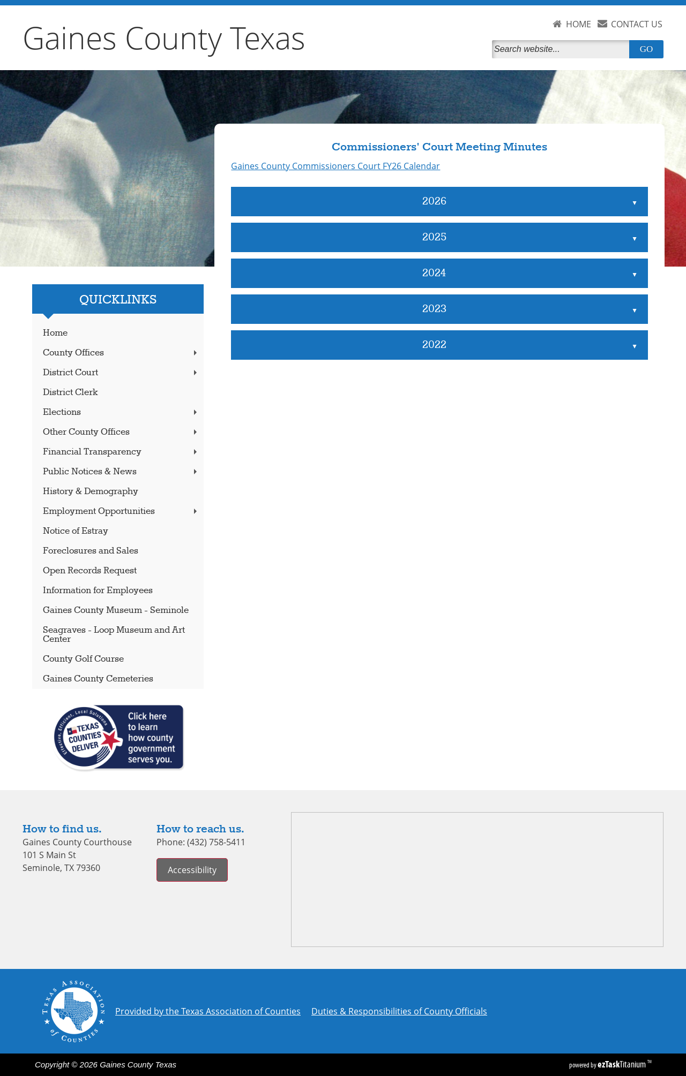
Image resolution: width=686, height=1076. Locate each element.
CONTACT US (636, 24)
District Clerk (70, 392)
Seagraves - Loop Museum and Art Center (114, 635)
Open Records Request (90, 571)
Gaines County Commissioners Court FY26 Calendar (335, 166)
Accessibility (192, 870)
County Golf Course (83, 659)
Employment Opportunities (121, 511)
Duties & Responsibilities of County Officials (399, 1011)
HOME (578, 24)
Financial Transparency (121, 452)
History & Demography (90, 491)
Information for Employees (98, 590)
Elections (121, 412)
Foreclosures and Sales (90, 551)
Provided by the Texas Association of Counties (208, 1011)
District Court (121, 372)
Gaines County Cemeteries (98, 679)
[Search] (562, 49)
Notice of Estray (75, 531)
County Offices (121, 353)
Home (55, 333)
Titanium (622, 1064)
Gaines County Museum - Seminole (116, 610)
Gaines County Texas (164, 37)
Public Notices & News (121, 472)
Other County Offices (121, 432)
